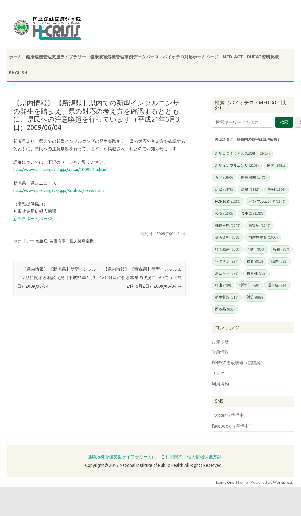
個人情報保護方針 (204, 456)
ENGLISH (18, 72)
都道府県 (227, 225)
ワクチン (227, 261)
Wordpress (283, 482)
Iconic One (225, 482)
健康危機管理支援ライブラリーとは (122, 456)
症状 (224, 189)
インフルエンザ (267, 201)
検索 (284, 122)
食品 (224, 177)
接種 (281, 249)
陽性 (279, 261)
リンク (218, 373)
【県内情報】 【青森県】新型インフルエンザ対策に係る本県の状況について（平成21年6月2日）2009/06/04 (141, 278)
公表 (224, 213)
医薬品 (225, 309)
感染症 (42, 241)
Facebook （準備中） (232, 426)
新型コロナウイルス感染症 (242, 153)
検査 (255, 261)
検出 (223, 285)
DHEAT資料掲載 (263, 56)
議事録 (277, 285)
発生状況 (227, 297)
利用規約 (220, 383)
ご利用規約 (171, 456)
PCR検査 (228, 201)
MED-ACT (233, 56)
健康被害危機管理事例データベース (124, 56)
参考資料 (227, 237)
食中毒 (252, 213)
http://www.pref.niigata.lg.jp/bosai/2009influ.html (60, 169)
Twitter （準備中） (230, 415)
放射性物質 (263, 237)
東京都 (257, 273)
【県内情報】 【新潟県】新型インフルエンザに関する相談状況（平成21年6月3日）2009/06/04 (56, 278)
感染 (250, 189)
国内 (276, 165)
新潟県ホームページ (32, 218)
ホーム (15, 56)
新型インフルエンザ (237, 165)
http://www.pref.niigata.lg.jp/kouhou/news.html (58, 190)
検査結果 (227, 249)
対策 (255, 297)
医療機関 (254, 177)
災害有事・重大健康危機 (72, 241)
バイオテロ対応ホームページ (191, 56)
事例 (277, 189)
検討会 (249, 285)
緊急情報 (220, 352)
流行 (256, 249)
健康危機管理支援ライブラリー (56, 56)
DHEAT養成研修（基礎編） (238, 362)
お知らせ (227, 273)
